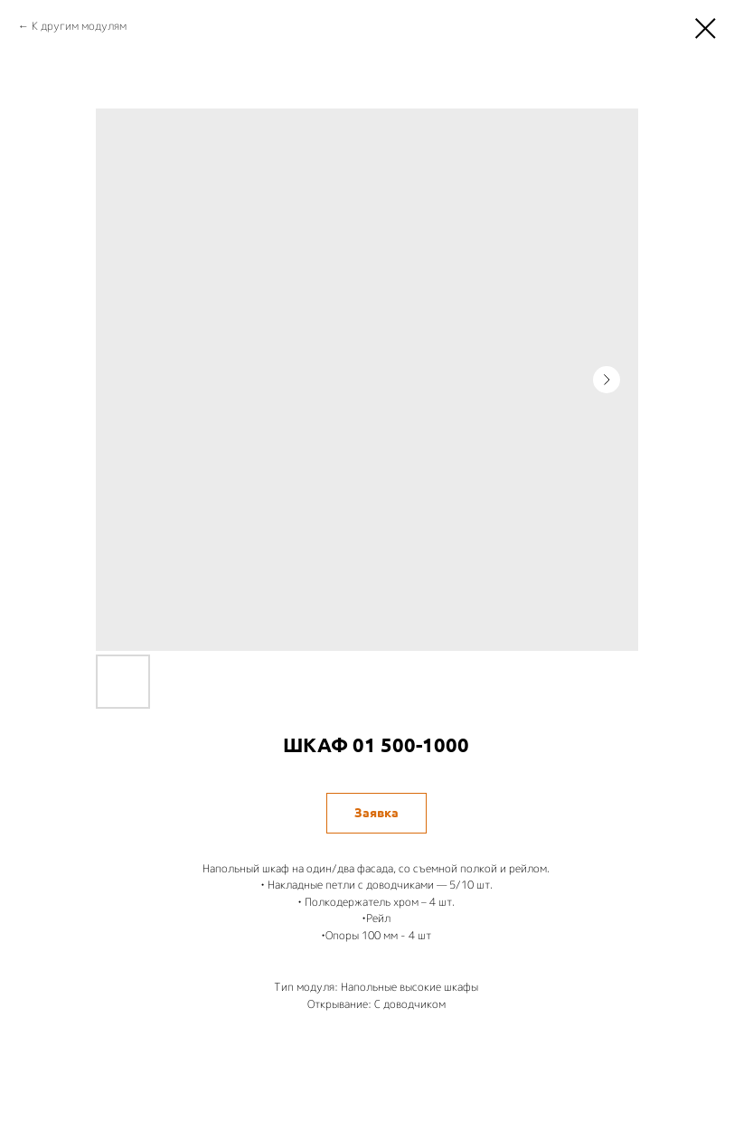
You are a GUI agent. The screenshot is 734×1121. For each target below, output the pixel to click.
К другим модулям (79, 25)
